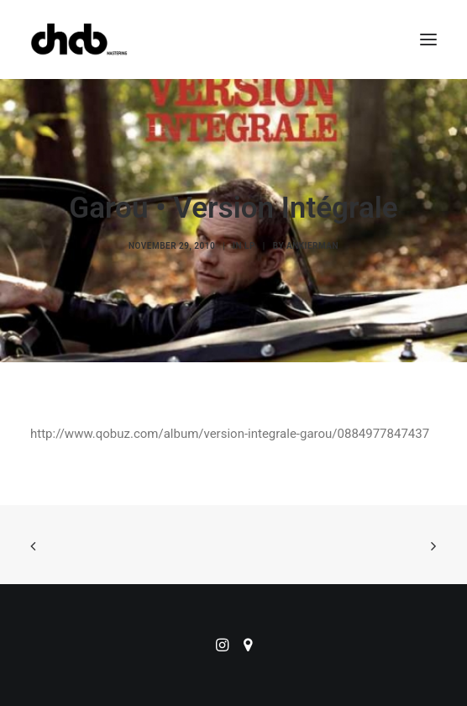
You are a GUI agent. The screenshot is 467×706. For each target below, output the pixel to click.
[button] (428, 39)
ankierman (312, 245)
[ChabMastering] (79, 39)
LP (249, 245)
